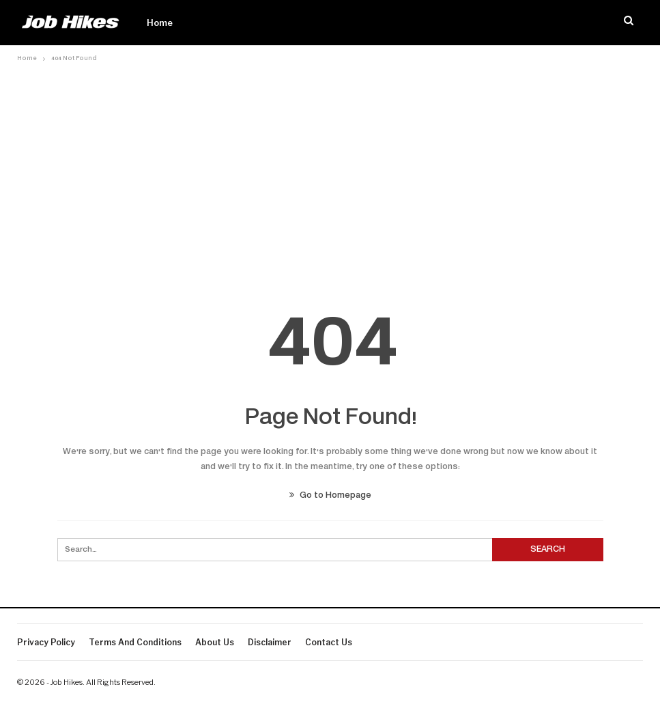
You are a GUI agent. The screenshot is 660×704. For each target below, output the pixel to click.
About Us (214, 642)
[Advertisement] (330, 168)
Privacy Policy (46, 642)
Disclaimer (269, 642)
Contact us (328, 642)
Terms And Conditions (135, 642)
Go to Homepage (330, 496)
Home (160, 22)
